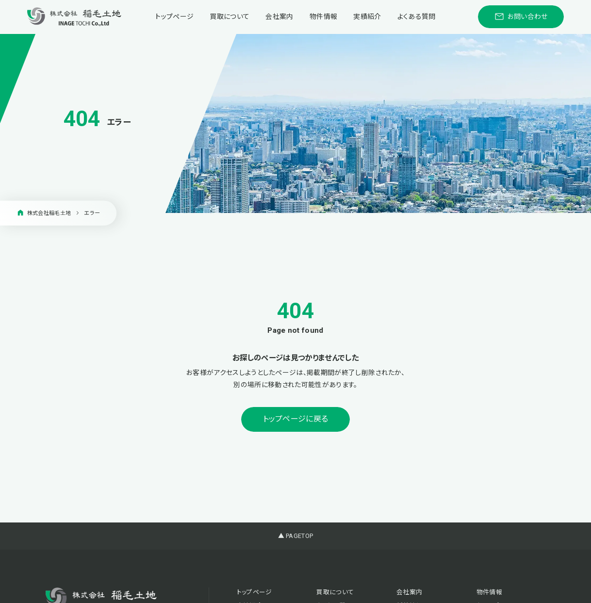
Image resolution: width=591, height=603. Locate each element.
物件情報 (323, 16)
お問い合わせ (521, 16)
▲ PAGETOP (295, 535)
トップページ (174, 16)
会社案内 (279, 16)
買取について (229, 16)
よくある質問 (416, 16)
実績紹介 (367, 16)
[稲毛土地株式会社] (74, 17)
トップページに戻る (295, 419)
